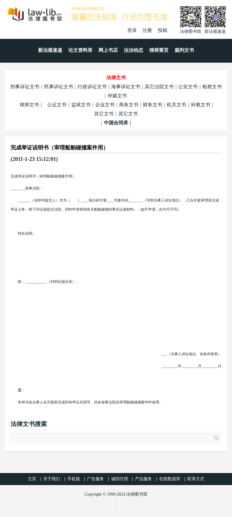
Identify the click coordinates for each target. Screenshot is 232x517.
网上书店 (108, 50)
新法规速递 (50, 50)
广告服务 (95, 479)
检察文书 (212, 86)
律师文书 (29, 104)
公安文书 (188, 86)
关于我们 (51, 479)
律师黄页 (159, 50)
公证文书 (56, 104)
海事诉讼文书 (125, 86)
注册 (147, 30)
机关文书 (176, 104)
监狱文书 (81, 104)
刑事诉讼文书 (24, 86)
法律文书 (116, 77)
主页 (32, 479)
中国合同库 (116, 122)
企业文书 (104, 104)
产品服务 (143, 479)
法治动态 (133, 50)
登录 (132, 30)
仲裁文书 (117, 95)
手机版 (73, 479)
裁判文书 (184, 50)
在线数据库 (169, 479)
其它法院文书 (159, 86)
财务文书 (152, 104)
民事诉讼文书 (58, 86)
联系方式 (195, 479)
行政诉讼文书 (92, 86)
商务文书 (128, 104)
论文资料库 (80, 50)
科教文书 (200, 104)
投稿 (162, 30)
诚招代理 (119, 479)
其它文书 (104, 113)
